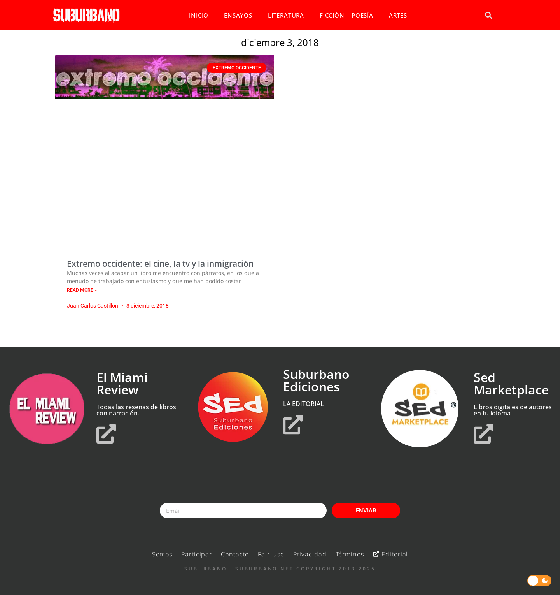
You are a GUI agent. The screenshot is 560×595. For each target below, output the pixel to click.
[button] (488, 15)
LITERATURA (286, 15)
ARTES (398, 15)
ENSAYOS (238, 15)
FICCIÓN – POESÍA (346, 15)
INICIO (198, 15)
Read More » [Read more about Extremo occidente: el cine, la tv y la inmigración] (82, 290)
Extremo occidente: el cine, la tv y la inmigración (160, 263)
